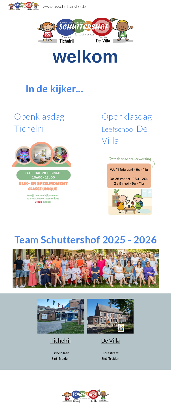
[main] (85, 56)
